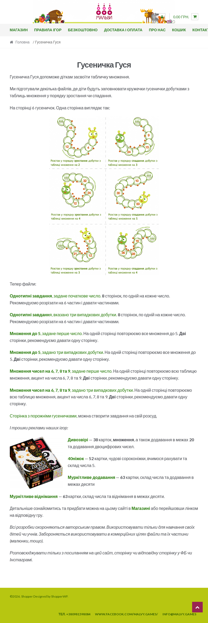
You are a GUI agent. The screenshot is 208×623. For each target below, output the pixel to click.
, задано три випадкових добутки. (57, 352)
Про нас (157, 30)
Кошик (179, 30)
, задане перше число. (46, 333)
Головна (22, 42)
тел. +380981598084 (74, 614)
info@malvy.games (179, 614)
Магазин (19, 30)
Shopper (27, 596)
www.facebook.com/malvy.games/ (126, 614)
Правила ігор (47, 30)
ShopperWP (59, 596)
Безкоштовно (83, 30)
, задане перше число (61, 370)
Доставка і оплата (123, 30)
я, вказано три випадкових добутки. (63, 314)
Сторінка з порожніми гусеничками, (44, 415)
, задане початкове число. (55, 295)
